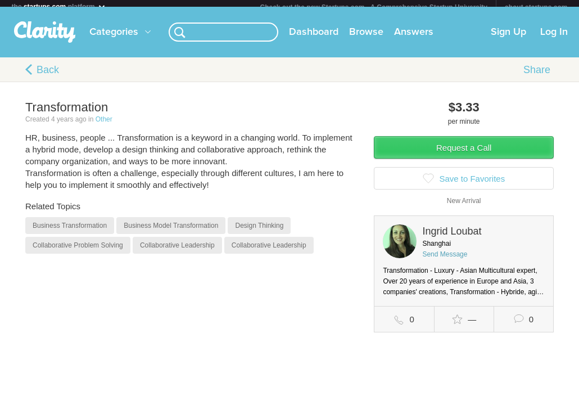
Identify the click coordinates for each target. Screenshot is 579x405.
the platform (59, 6)
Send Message (444, 261)
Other (104, 126)
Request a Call (463, 154)
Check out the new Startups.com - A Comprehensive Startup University (374, 7)
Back (48, 76)
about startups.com (536, 7)
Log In (554, 39)
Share (536, 76)
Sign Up (508, 39)
